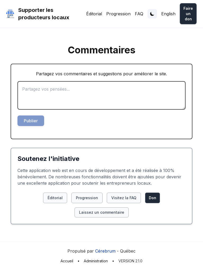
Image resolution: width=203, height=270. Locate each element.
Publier (31, 120)
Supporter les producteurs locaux (43, 14)
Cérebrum (105, 251)
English (168, 13)
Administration (96, 261)
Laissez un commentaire (101, 212)
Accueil (67, 261)
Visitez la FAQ (123, 197)
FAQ (139, 13)
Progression (118, 13)
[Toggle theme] (152, 13)
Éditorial (94, 13)
